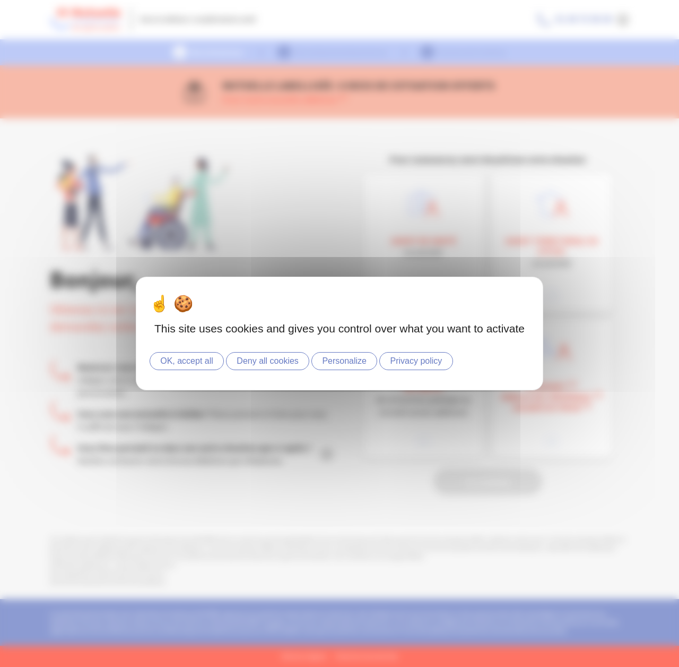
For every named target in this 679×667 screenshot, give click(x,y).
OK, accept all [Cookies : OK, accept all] (186, 360)
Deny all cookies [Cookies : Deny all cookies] (268, 360)
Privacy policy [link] (416, 360)
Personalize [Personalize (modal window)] (344, 360)
